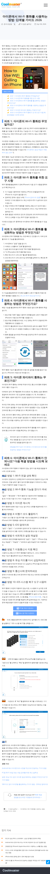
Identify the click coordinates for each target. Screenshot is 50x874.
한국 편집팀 (8, 24)
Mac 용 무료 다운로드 (25, 613)
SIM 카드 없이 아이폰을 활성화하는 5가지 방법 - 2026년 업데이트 (25, 784)
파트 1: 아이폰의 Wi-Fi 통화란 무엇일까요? (25, 96)
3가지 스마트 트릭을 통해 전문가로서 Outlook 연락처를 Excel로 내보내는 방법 (26, 851)
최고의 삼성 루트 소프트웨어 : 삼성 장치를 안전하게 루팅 (23, 838)
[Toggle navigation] (45, 5)
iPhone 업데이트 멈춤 (32, 197)
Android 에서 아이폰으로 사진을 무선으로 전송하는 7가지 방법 (24, 768)
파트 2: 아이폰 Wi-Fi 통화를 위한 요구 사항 (25, 98)
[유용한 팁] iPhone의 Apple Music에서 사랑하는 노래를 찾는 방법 (26, 846)
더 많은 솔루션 (26, 24)
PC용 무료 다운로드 (25, 608)
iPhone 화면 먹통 (35, 597)
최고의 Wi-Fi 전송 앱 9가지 (30, 296)
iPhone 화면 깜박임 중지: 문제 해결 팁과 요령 (19, 856)
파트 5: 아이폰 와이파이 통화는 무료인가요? (25, 110)
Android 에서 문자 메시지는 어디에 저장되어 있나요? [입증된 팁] (25, 842)
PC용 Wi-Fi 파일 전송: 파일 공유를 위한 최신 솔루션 (20, 773)
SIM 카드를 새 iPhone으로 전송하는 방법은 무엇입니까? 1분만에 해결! (26, 862)
